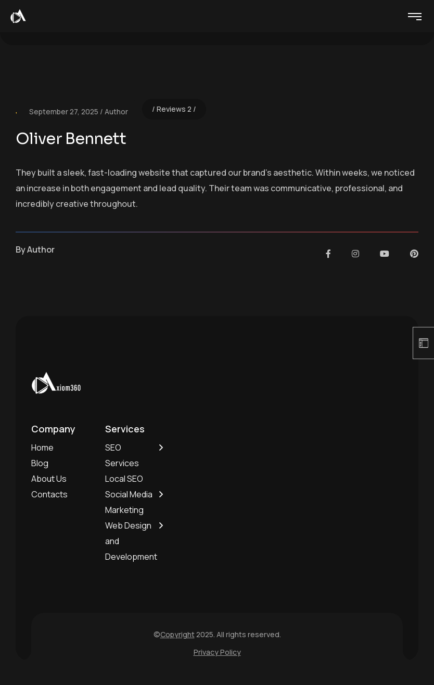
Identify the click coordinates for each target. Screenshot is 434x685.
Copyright (177, 634)
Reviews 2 (174, 109)
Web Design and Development (131, 541)
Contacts (49, 494)
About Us (49, 478)
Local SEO (124, 478)
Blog (39, 463)
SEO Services (122, 455)
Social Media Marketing (128, 502)
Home (42, 447)
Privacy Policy (217, 652)
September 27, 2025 (63, 111)
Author (116, 111)
